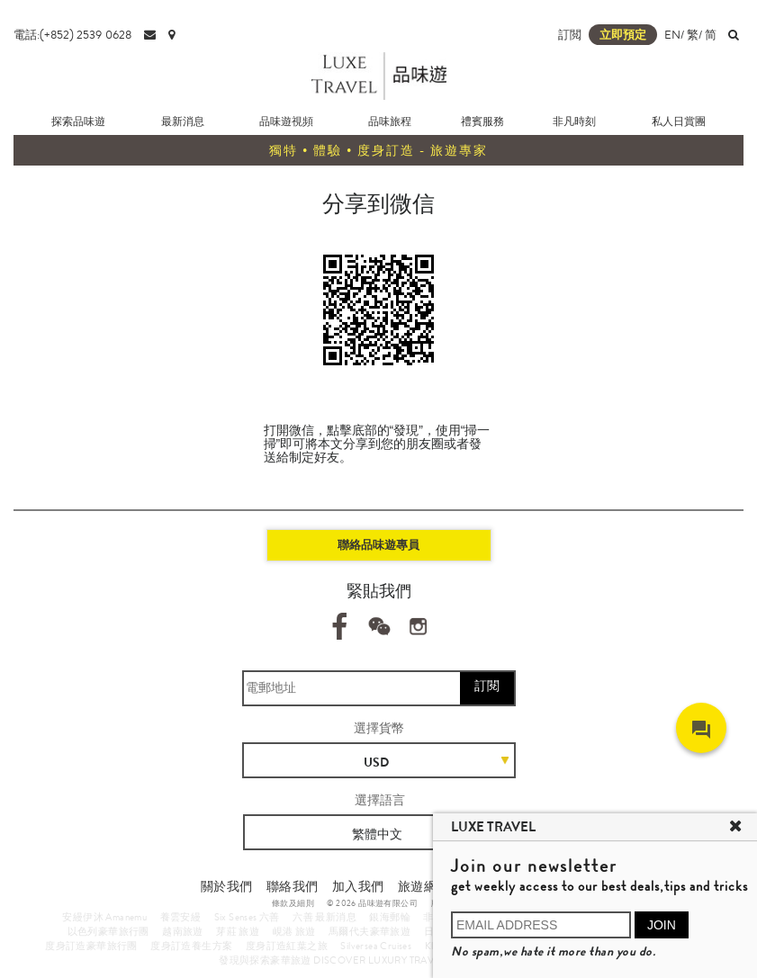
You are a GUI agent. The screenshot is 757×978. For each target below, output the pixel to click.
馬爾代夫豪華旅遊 (369, 931)
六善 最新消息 (324, 917)
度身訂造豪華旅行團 (91, 945)
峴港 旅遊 (294, 931)
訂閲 (569, 34)
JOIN (661, 925)
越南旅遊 (182, 931)
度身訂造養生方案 (191, 945)
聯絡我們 (292, 886)
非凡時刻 (574, 121)
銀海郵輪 (389, 917)
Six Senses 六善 (247, 917)
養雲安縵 (181, 917)
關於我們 (227, 886)
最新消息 (182, 121)
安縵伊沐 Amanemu (104, 917)
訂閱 (487, 685)
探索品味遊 (78, 121)
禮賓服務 (482, 121)
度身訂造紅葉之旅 (287, 945)
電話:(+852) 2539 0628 (72, 34)
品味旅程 (389, 121)
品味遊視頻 (286, 121)
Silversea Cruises (375, 945)
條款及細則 (293, 903)
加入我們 (358, 886)
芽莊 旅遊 (237, 931)
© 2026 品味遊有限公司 (372, 903)
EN (672, 34)
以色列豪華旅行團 (108, 931)
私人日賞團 (679, 121)
